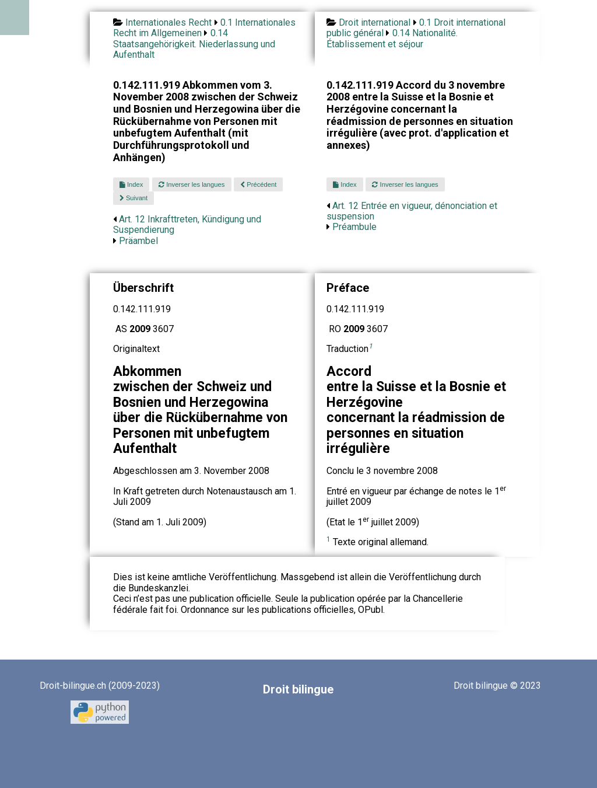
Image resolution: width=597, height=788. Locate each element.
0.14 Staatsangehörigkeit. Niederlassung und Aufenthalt (194, 43)
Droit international (374, 22)
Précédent (258, 184)
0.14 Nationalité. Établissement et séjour (392, 38)
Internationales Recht (168, 22)
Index (131, 184)
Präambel (138, 240)
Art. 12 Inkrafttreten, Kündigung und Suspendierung (187, 224)
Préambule (354, 226)
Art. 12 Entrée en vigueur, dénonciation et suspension (411, 211)
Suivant (134, 197)
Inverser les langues (191, 184)
